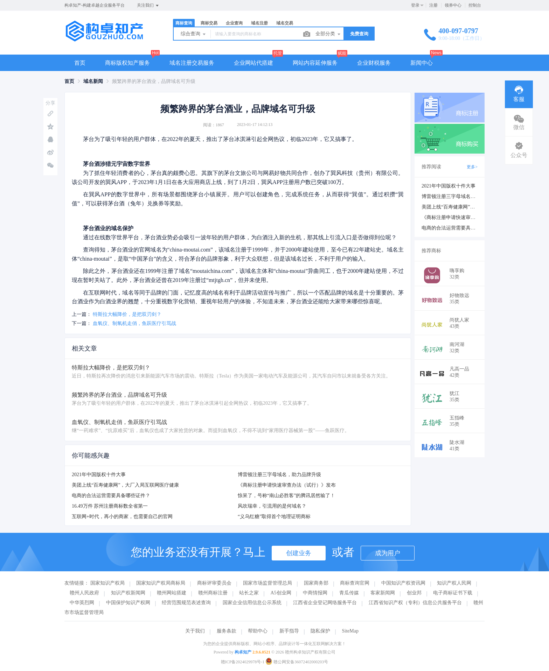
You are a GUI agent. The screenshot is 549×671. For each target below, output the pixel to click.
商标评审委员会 (214, 583)
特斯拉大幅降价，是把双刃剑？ (127, 314)
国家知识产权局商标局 (160, 583)
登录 (415, 5)
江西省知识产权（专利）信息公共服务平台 (415, 602)
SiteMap (350, 631)
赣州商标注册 (213, 592)
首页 (79, 63)
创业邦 (414, 592)
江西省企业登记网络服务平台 (325, 602)
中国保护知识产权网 (128, 602)
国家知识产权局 (107, 583)
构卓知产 (243, 652)
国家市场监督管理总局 (267, 583)
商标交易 (209, 23)
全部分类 (328, 34)
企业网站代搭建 (253, 63)
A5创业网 (281, 592)
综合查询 (194, 34)
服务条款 (226, 631)
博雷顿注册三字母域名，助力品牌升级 (279, 474)
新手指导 (289, 631)
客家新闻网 (382, 592)
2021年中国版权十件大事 (99, 474)
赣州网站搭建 (171, 592)
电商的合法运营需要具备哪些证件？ (111, 495)
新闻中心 (421, 63)
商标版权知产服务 (127, 63)
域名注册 (259, 23)
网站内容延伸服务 (315, 63)
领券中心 (453, 5)
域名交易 (284, 23)
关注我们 (148, 5)
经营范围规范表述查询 (186, 602)
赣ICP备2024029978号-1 (243, 661)
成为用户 (387, 553)
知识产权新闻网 (128, 592)
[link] (69, 81)
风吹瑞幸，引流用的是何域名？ (272, 506)
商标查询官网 (354, 583)
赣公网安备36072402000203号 (296, 661)
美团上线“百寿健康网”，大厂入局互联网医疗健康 (125, 485)
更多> (472, 166)
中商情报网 (315, 592)
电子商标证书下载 (452, 592)
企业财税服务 (374, 63)
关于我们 (195, 631)
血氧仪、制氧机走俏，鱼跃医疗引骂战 (134, 323)
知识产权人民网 (454, 583)
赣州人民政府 (84, 592)
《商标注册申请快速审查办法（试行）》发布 (287, 485)
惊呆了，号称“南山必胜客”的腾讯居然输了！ (286, 495)
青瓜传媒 (349, 592)
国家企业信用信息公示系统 (252, 602)
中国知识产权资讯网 (403, 583)
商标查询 (183, 23)
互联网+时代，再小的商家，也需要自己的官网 (122, 516)
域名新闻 (93, 81)
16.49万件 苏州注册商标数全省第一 (110, 506)
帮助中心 (257, 631)
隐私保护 (320, 631)
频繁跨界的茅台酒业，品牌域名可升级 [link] (153, 81)
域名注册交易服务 (191, 63)
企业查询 (234, 23)
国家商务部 (316, 583)
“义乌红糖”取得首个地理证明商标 (274, 516)
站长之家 (249, 592)
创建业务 (298, 553)
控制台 (474, 5)
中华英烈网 (82, 602)
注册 (433, 5)
